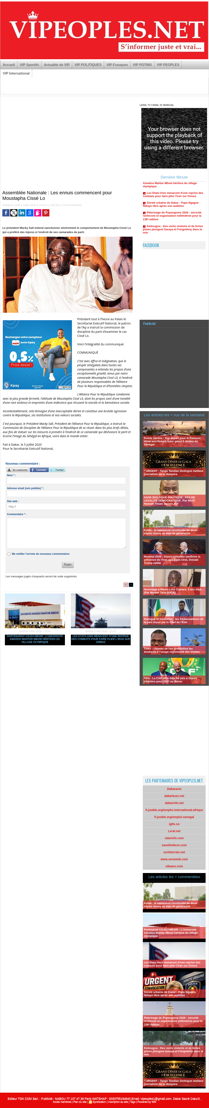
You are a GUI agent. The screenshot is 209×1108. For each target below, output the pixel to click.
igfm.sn (174, 824)
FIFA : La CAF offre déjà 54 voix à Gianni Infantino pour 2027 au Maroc (170, 680)
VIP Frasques (117, 65)
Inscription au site (118, 1101)
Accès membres (62, 1101)
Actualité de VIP (57, 65)
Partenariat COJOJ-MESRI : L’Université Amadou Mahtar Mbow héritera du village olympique (35, 639)
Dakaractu (174, 789)
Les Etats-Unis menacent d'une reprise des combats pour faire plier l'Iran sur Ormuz (101, 639)
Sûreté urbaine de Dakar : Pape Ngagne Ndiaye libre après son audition (171, 207)
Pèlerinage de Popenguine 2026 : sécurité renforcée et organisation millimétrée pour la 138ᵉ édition (172, 218)
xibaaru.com (174, 866)
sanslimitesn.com (174, 845)
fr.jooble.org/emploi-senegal (174, 817)
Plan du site (80, 1101)
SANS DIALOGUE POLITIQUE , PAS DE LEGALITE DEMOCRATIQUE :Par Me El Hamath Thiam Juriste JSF (169, 500)
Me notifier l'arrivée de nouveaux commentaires (41, 553)
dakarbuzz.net (174, 796)
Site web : (13, 501)
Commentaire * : (16, 514)
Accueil (9, 65)
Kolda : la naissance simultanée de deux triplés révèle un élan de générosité (170, 532)
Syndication (99, 1101)
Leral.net (174, 831)
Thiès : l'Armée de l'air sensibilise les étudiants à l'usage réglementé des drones (172, 650)
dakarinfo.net (174, 803)
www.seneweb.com (174, 859)
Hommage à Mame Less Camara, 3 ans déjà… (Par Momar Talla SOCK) (174, 591)
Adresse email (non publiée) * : (25, 488)
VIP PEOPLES (168, 65)
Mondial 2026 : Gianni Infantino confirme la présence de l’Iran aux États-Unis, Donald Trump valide (172, 560)
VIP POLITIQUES (88, 65)
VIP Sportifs (29, 65)
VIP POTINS (142, 65)
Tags (132, 1101)
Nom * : (11, 475)
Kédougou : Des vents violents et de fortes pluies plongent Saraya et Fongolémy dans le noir (173, 232)
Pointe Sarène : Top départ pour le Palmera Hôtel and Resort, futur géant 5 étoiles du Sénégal (172, 441)
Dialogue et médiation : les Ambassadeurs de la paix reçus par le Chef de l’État (173, 620)
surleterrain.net (174, 852)
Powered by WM (146, 1101)
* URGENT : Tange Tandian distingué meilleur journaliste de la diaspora (173, 472)
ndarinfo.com (174, 838)
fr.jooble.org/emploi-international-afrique (174, 810)
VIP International (16, 73)
